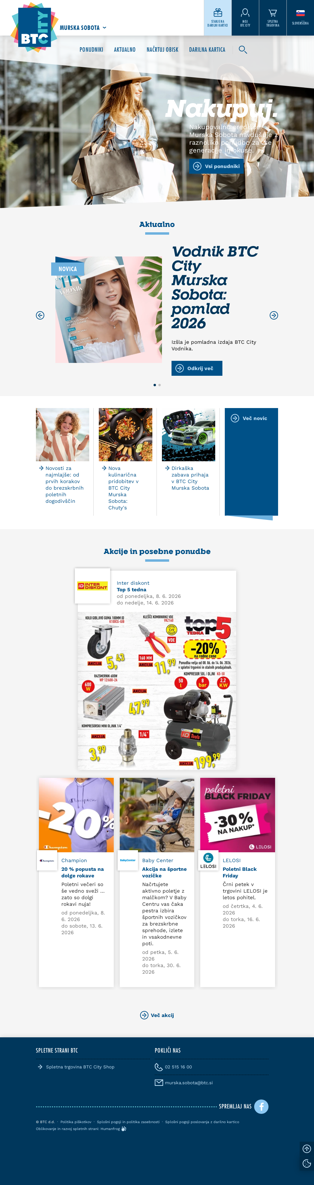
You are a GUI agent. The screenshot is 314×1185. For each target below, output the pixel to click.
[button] (155, 385)
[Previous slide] (40, 315)
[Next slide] (274, 315)
